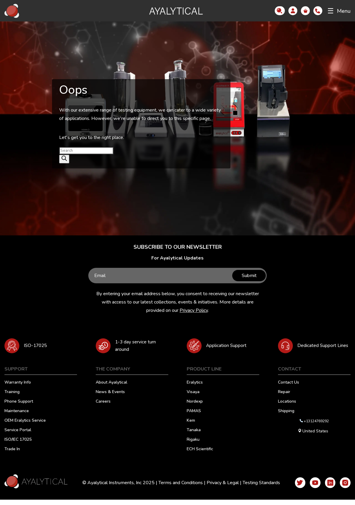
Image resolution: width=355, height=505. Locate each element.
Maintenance (16, 416)
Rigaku (193, 445)
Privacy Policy (194, 310)
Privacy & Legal (220, 488)
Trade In (12, 454)
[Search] (64, 159)
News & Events (110, 397)
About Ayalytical (111, 388)
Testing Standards (258, 488)
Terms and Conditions (178, 488)
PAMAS (194, 416)
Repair (284, 397)
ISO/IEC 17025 (18, 445)
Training (12, 397)
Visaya (193, 397)
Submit (248, 275)
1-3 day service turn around (137, 348)
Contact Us (288, 388)
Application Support (229, 345)
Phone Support (18, 407)
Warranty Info (17, 388)
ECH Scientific (200, 454)
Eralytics (195, 388)
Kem (191, 426)
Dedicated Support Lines (318, 348)
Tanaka (194, 435)
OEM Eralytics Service (25, 426)
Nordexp (195, 407)
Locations (287, 407)
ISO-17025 (36, 345)
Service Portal (17, 435)
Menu (339, 11)
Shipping (286, 416)
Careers (103, 407)
